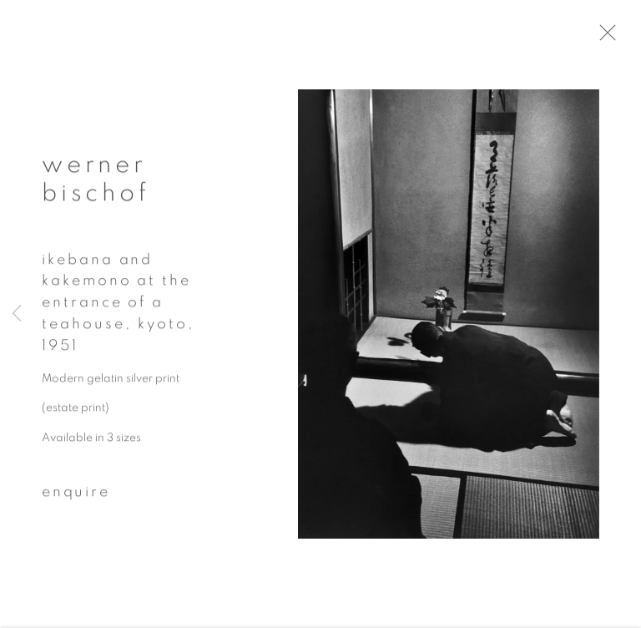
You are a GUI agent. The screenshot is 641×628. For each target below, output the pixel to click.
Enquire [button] (76, 496)
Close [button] (617, 37)
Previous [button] (16, 314)
